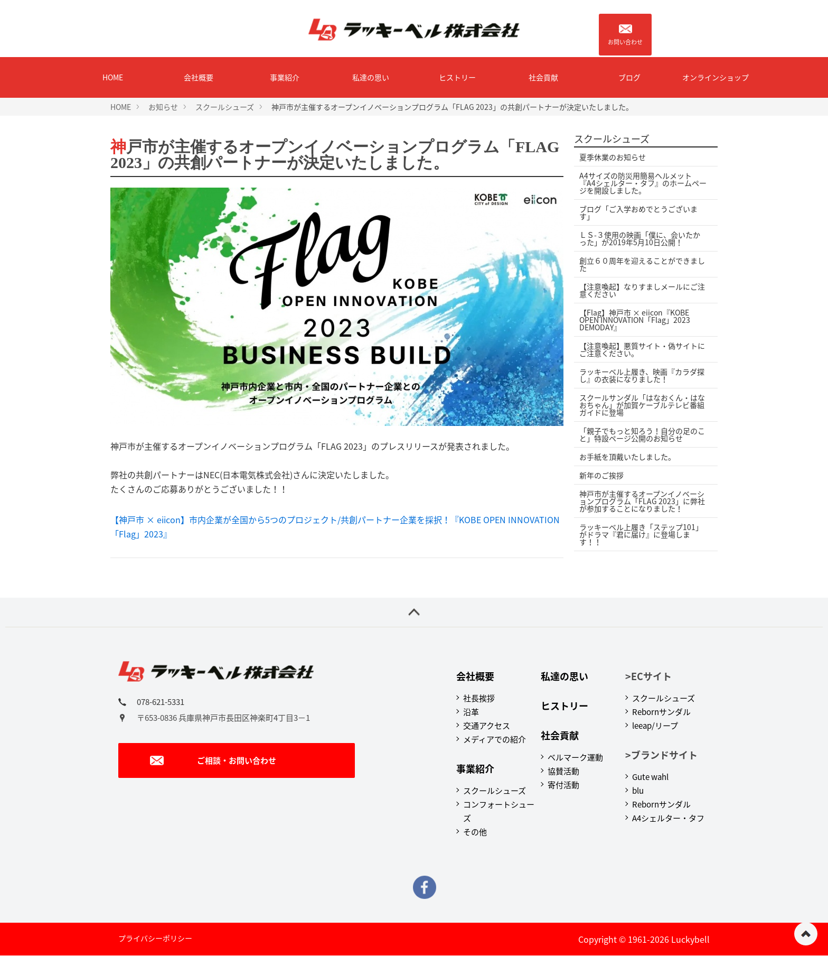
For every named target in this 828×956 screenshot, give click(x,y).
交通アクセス (486, 725)
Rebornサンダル (661, 712)
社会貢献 (543, 77)
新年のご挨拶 (601, 475)
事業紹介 (284, 77)
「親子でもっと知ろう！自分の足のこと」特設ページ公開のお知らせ (642, 434)
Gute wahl (650, 777)
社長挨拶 (479, 698)
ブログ (629, 77)
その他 (475, 832)
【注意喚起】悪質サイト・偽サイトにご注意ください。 (642, 349)
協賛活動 (563, 771)
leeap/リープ (655, 725)
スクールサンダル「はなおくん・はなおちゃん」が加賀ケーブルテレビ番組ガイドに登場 (642, 404)
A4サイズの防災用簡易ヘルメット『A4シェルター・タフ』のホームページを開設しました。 (643, 183)
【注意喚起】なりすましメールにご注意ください (642, 290)
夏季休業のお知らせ (612, 157)
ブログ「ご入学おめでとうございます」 (638, 212)
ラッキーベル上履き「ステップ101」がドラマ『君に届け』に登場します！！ (641, 534)
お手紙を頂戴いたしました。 (627, 456)
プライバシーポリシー (155, 938)
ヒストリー (457, 77)
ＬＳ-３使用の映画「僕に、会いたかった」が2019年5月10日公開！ (639, 238)
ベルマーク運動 (575, 757)
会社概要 (198, 77)
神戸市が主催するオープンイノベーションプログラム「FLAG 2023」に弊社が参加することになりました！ (642, 501)
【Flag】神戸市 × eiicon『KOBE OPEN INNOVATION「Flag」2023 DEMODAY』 (634, 319)
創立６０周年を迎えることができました (642, 264)
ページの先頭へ (805, 933)
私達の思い (370, 77)
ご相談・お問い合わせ (213, 760)
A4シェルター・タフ (668, 818)
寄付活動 (563, 785)
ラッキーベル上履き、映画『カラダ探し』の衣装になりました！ (641, 375)
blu (638, 790)
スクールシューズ (224, 106)
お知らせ (163, 106)
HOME (112, 77)
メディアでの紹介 (494, 739)
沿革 (471, 712)
